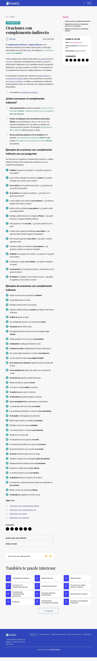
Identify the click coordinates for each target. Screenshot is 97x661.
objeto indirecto (35, 44)
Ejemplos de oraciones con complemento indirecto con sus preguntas (76, 25)
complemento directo (14, 78)
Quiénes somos (44, 638)
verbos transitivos (16, 81)
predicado (45, 58)
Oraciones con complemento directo (24, 506)
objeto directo (43, 75)
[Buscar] (84, 3)
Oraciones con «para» (18, 513)
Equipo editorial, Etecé (75, 42)
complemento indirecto (17, 44)
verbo (28, 50)
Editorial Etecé (55, 653)
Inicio (7, 17)
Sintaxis (12, 17)
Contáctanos (87, 638)
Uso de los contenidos (74, 638)
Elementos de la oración (19, 517)
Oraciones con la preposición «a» (23, 510)
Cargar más (48, 614)
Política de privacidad (58, 638)
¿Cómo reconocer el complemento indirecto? (77, 21)
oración (9, 61)
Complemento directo (29, 92)
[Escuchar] (11, 39)
